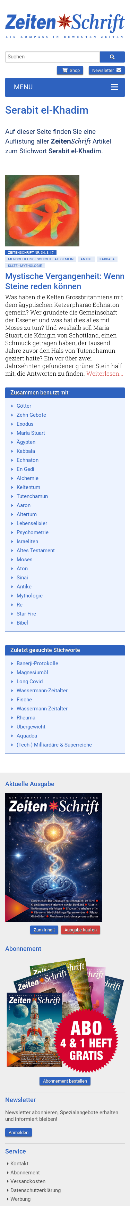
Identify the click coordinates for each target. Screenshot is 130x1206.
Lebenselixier (32, 523)
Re (20, 605)
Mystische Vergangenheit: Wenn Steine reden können (64, 281)
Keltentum (28, 487)
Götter (24, 406)
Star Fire (26, 614)
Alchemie (27, 478)
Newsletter (106, 70)
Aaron (24, 505)
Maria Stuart (31, 433)
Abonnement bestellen (65, 1081)
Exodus (25, 424)
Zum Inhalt (44, 929)
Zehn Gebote (31, 415)
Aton (22, 568)
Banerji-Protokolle (37, 663)
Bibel (22, 623)
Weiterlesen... (104, 373)
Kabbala (107, 259)
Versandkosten (27, 1181)
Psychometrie (33, 532)
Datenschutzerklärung (35, 1190)
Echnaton (27, 460)
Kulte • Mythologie (25, 266)
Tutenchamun (32, 496)
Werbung (20, 1199)
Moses (25, 559)
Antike (86, 259)
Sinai (22, 578)
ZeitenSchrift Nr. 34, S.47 (31, 252)
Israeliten (27, 541)
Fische (24, 699)
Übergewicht (31, 727)
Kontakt (19, 1163)
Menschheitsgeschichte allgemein (40, 259)
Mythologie (30, 596)
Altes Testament (36, 550)
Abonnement (25, 1173)
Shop (70, 70)
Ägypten (26, 442)
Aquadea (27, 736)
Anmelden (18, 1132)
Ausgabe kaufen (80, 929)
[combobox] (52, 57)
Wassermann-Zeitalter (42, 690)
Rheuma (26, 718)
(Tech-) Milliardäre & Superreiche (54, 745)
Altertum (27, 514)
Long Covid (30, 681)
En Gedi (25, 469)
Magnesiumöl (32, 672)
